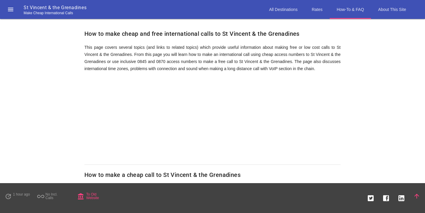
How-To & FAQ (350, 9)
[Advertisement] (212, 118)
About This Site (392, 9)
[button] (11, 9)
